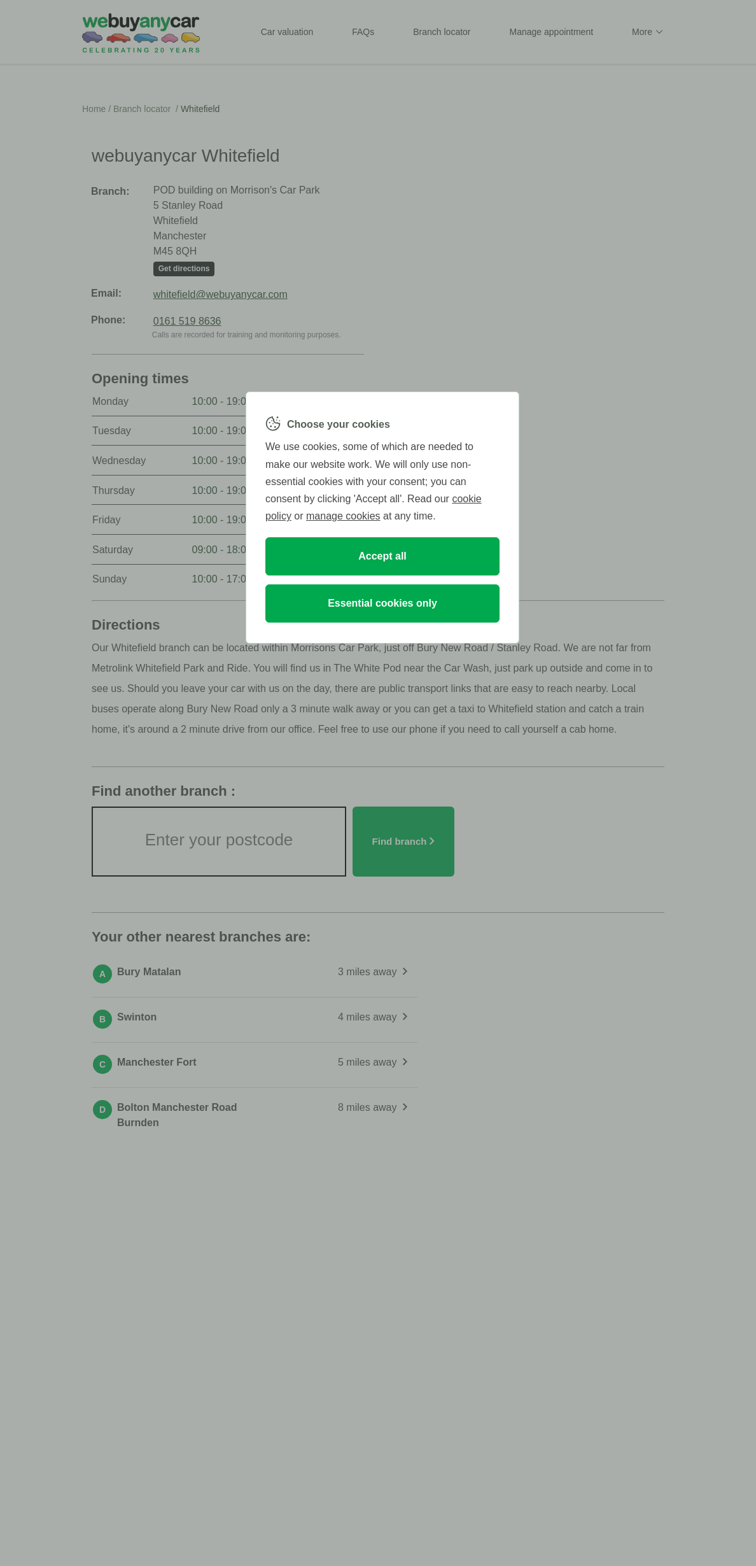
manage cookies (343, 516)
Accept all (382, 556)
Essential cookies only (382, 603)
